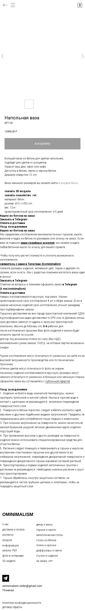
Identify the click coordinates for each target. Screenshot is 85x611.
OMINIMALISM (17, 514)
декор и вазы (44, 524)
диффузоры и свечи (49, 550)
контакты (8, 534)
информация (10, 545)
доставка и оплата (13, 529)
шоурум (7, 540)
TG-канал (8, 590)
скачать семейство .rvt (20, 195)
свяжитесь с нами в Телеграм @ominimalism (30, 264)
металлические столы (49, 535)
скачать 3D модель (18, 191)
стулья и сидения (47, 555)
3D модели (8, 561)
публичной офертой (57, 381)
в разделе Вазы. (68, 183)
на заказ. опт (44, 561)
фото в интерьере (13, 555)
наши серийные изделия (37, 242)
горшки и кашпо (46, 529)
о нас (5, 524)
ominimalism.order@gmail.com (22, 586)
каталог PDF (9, 550)
